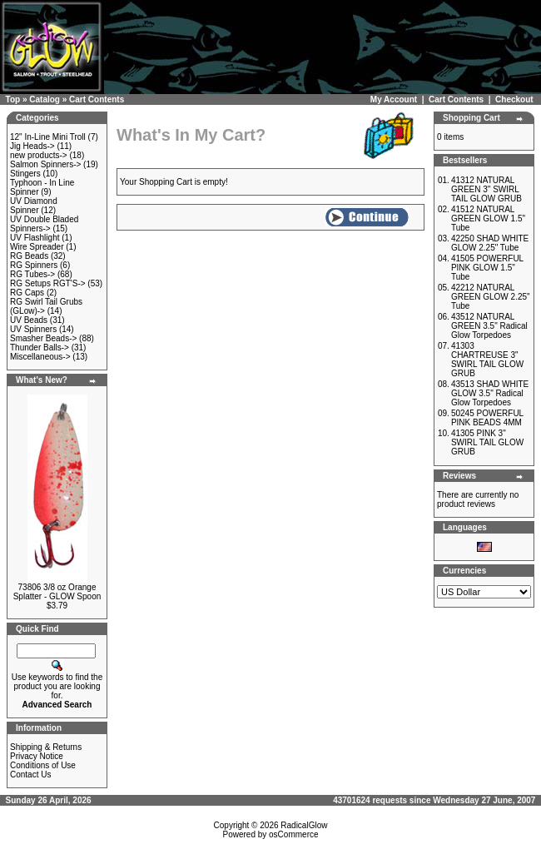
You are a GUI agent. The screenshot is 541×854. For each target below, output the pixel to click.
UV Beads (28, 320)
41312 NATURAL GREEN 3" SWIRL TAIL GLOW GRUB (486, 189)
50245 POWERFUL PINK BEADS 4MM (487, 418)
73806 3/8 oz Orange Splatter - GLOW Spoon (57, 592)
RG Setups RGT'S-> (48, 283)
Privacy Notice (36, 756)
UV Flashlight (34, 237)
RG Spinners (33, 265)
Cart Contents (96, 99)
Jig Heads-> (32, 146)
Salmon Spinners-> (45, 164)
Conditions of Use (43, 765)
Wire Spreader (36, 246)
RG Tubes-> (32, 274)
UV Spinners (33, 329)
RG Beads (29, 256)
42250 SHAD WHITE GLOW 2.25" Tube (490, 243)
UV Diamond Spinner (33, 205)
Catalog (44, 99)
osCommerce (293, 834)
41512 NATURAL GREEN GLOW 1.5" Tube (488, 218)
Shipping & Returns (46, 747)
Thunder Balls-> (39, 347)
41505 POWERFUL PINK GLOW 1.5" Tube (487, 267)
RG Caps (27, 292)
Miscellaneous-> (40, 356)
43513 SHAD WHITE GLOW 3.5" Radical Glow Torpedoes (490, 393)
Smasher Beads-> (43, 338)
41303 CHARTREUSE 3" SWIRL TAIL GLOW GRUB (487, 359)
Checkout (514, 99)
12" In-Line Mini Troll (48, 137)
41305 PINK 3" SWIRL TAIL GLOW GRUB (487, 442)
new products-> (38, 155)
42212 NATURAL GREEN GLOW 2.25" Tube (490, 296)
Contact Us (30, 774)
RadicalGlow (303, 825)
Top (13, 99)
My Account (393, 99)
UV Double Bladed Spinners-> (44, 224)
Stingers (25, 173)
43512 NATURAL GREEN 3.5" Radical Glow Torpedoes (489, 326)
